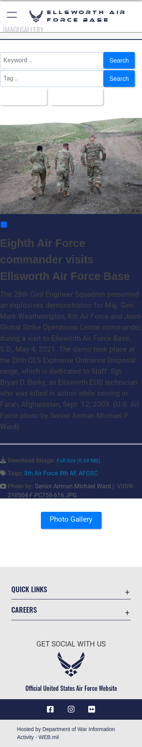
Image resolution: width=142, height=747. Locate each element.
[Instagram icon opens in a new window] (71, 709)
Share (12, 225)
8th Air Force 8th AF (50, 473)
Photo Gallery (71, 519)
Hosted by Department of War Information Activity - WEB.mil (66, 733)
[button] (12, 16)
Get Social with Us (71, 644)
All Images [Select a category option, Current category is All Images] (21, 96)
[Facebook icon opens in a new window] (50, 709)
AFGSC (88, 473)
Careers (24, 609)
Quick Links (29, 588)
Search (119, 60)
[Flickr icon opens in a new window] (91, 709)
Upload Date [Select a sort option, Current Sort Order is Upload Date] (74, 96)
